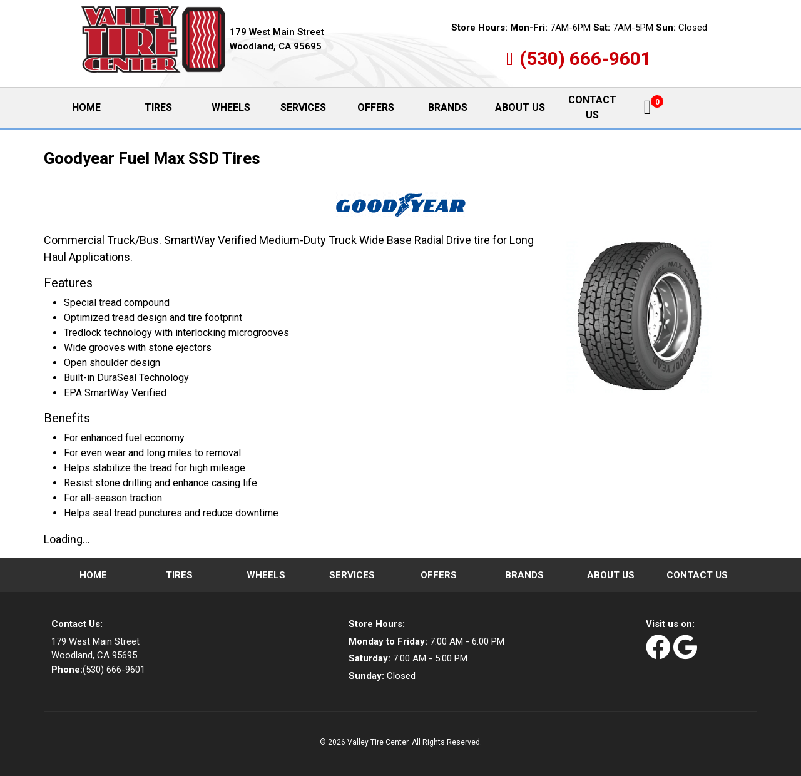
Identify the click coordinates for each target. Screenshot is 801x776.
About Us (520, 107)
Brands (447, 107)
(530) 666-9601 (585, 58)
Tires (158, 107)
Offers (375, 107)
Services (303, 107)
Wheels (231, 107)
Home (96, 107)
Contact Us (592, 107)
